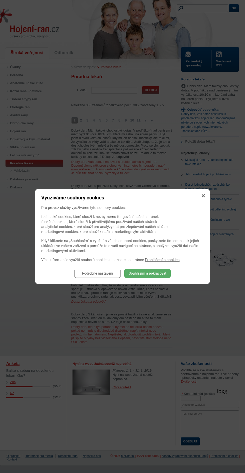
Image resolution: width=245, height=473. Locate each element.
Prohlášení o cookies (162, 260)
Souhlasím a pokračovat (147, 273)
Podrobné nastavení (97, 273)
